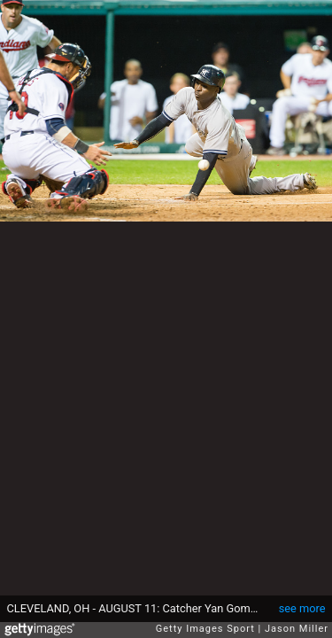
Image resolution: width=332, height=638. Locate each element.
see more (302, 608)
